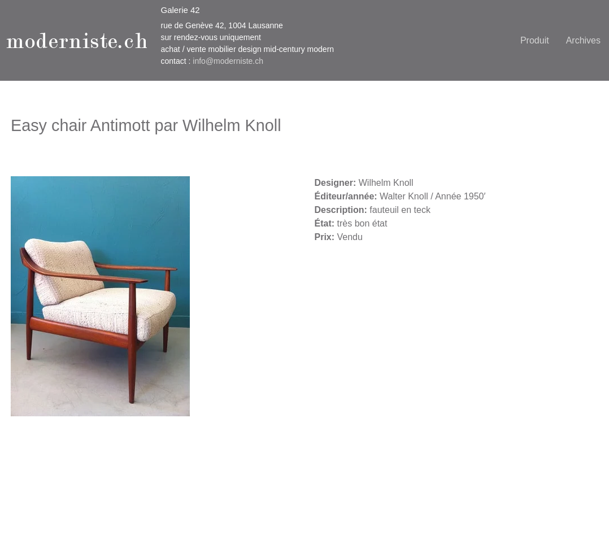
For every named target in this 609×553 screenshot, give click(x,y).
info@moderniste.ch (228, 61)
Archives (583, 40)
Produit (534, 40)
